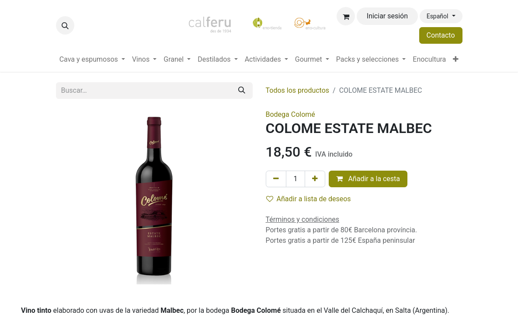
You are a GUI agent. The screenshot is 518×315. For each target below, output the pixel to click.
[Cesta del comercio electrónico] (346, 16)
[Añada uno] (315, 179)
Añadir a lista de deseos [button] (308, 199)
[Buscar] (242, 90)
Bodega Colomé (290, 114)
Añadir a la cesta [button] (368, 179)
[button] (65, 25)
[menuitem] (92, 59)
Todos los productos (298, 90)
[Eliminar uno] (276, 179)
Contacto (441, 35)
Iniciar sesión (387, 16)
